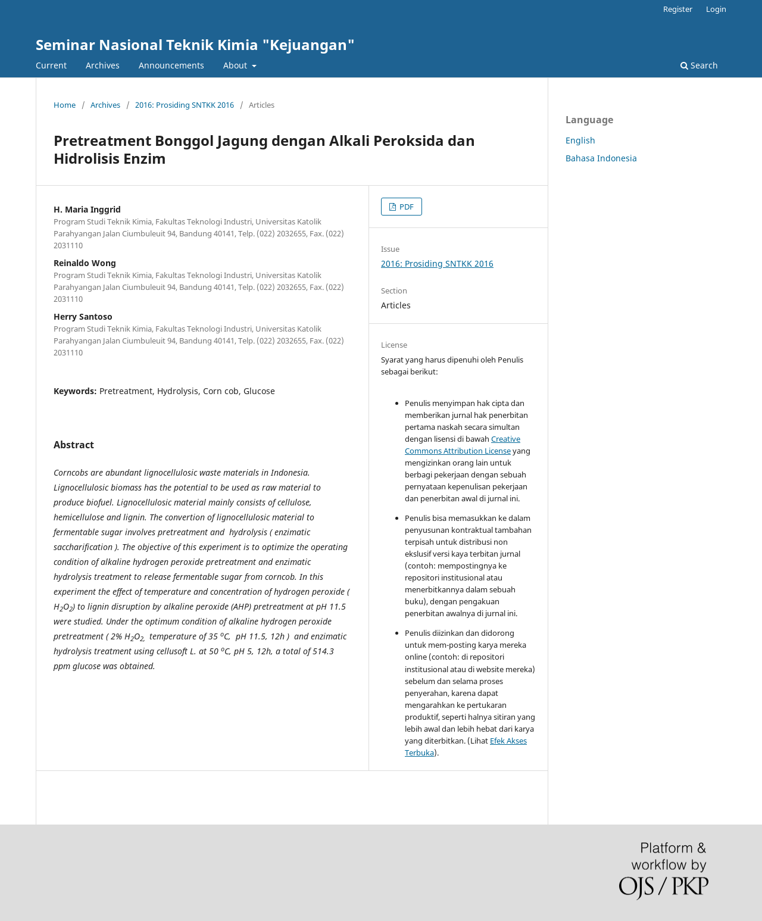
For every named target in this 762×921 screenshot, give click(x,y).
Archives (103, 65)
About (236, 65)
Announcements (171, 65)
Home (65, 104)
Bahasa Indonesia (601, 158)
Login (716, 9)
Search (699, 65)
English (580, 140)
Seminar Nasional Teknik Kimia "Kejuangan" (195, 44)
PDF (406, 206)
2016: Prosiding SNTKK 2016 (184, 104)
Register (677, 9)
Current (51, 65)
